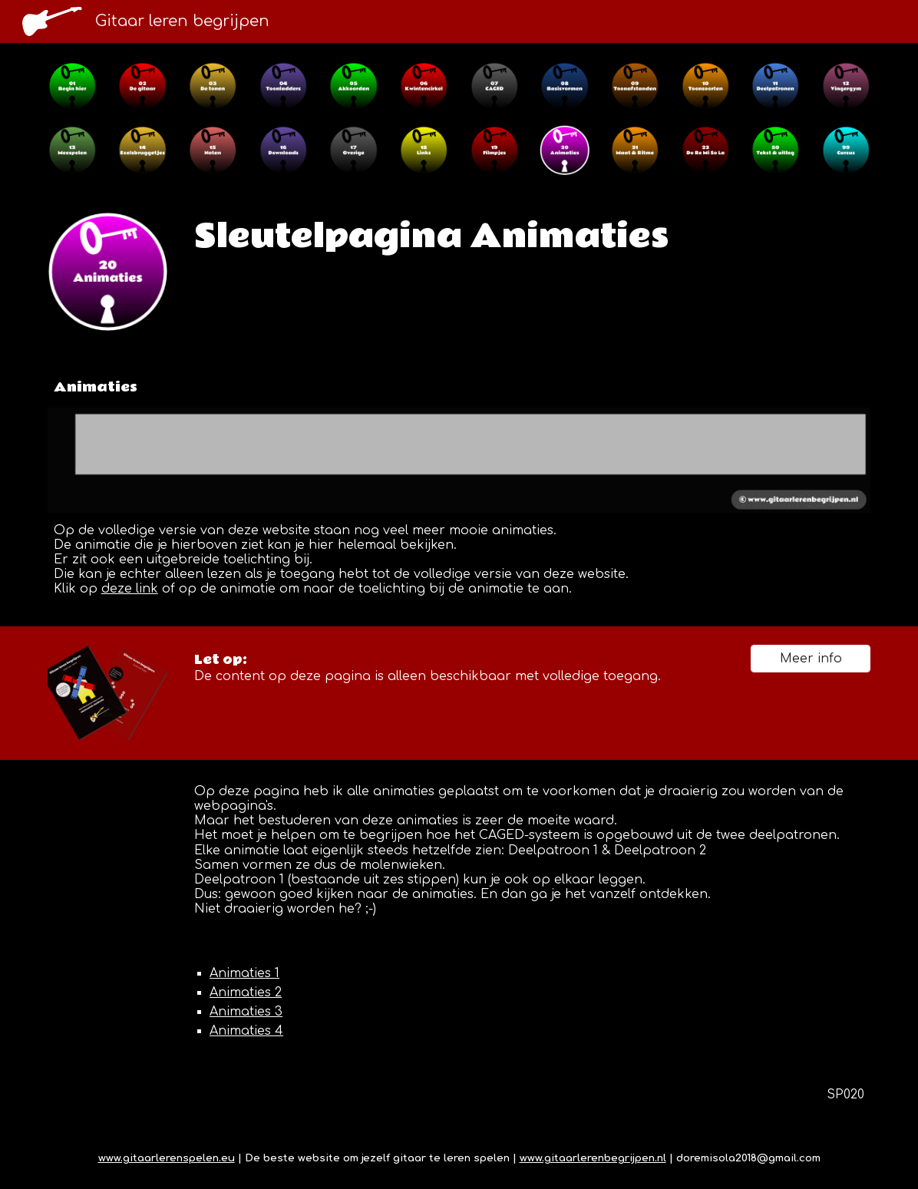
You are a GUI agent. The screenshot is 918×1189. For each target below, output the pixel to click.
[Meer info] (810, 658)
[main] (529, 236)
